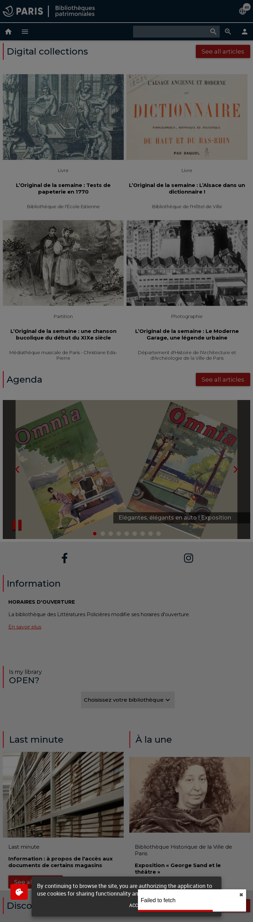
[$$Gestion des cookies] (19, 892)
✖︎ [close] (241, 895)
